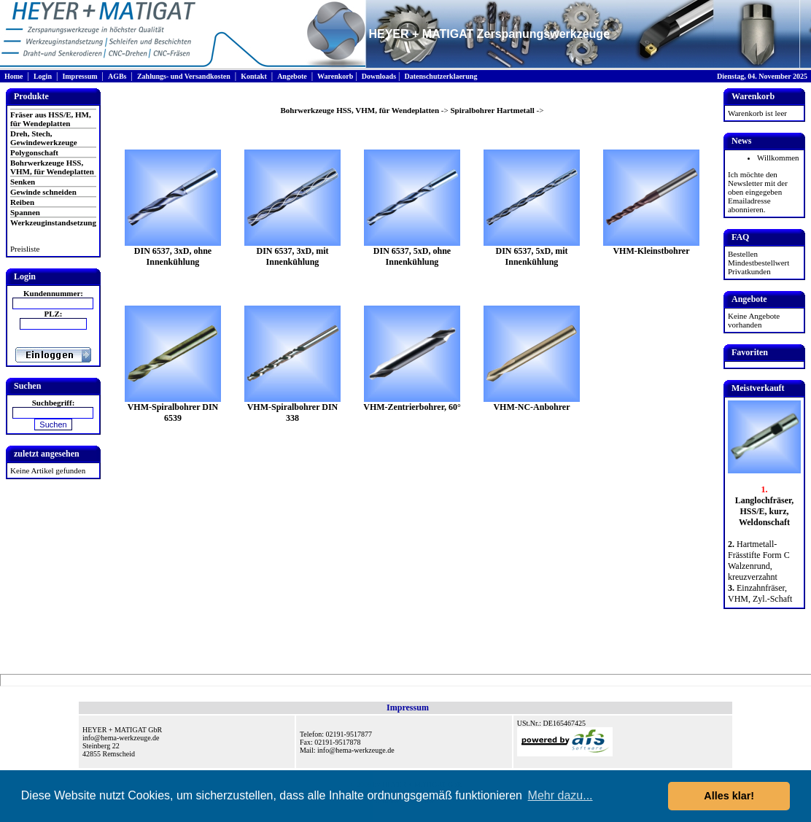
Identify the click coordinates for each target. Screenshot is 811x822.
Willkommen (778, 157)
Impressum (79, 76)
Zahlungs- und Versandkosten (183, 76)
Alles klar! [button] (729, 796)
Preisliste (24, 248)
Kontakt (254, 76)
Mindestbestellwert (758, 262)
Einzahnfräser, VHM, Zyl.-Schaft (760, 593)
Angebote (292, 76)
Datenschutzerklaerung (440, 76)
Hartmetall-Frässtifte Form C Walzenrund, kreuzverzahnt (759, 560)
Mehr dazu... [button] (560, 795)
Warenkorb (335, 76)
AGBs (117, 76)
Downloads (379, 76)
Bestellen (743, 253)
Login (43, 76)
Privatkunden (749, 271)
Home (13, 76)
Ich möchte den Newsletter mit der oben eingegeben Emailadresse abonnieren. (758, 192)
